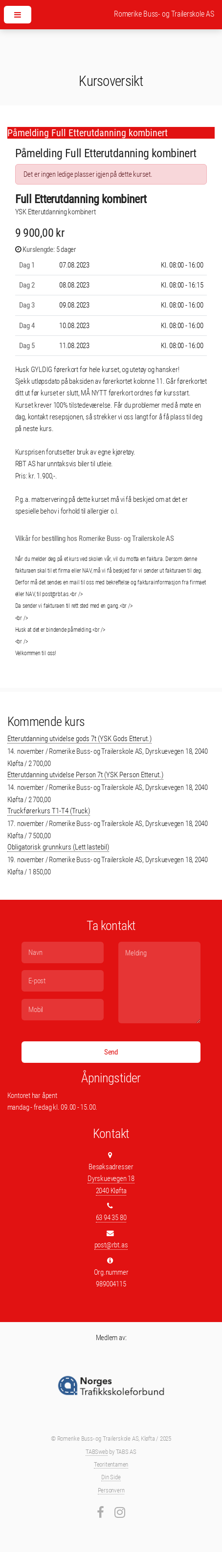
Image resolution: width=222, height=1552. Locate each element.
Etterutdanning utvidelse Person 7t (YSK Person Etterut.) (85, 774)
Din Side (110, 1477)
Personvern (111, 1490)
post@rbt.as (111, 1245)
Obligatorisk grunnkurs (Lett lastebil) (58, 847)
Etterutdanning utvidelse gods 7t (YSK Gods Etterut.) (79, 738)
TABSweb (97, 1451)
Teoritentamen (111, 1464)
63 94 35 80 (111, 1217)
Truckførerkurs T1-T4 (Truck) (48, 811)
